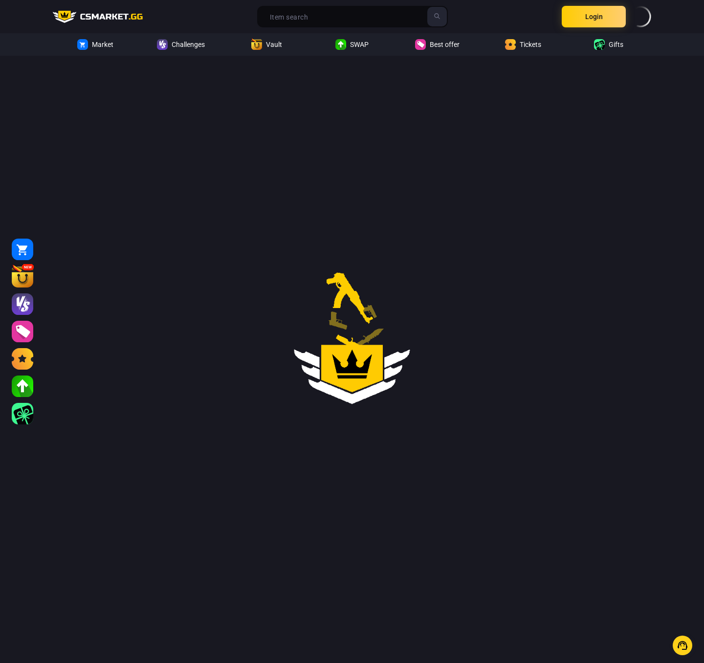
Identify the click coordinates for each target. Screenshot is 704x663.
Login (594, 17)
